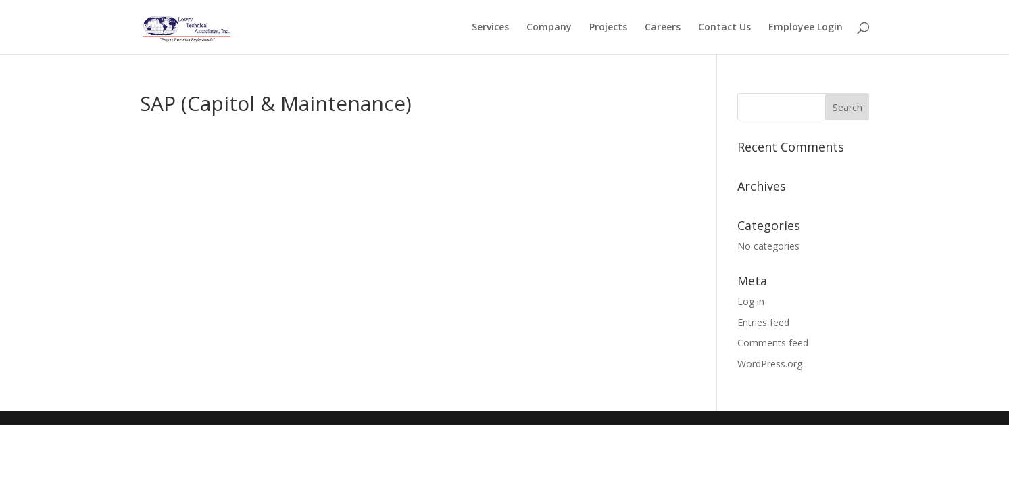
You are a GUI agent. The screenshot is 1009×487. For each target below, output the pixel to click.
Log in (750, 301)
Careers (663, 27)
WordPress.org (769, 363)
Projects (608, 27)
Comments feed (772, 342)
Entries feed (763, 322)
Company (549, 27)
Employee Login (805, 27)
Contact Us (724, 27)
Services (490, 27)
